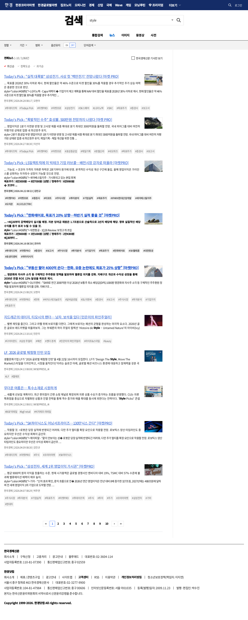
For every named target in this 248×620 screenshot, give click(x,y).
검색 (73, 20)
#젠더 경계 (50, 341)
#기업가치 (90, 250)
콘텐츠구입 (33, 577)
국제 (109, 5)
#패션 (38, 341)
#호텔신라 (99, 151)
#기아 (148, 498)
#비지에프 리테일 (42, 412)
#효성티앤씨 (11, 256)
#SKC (110, 108)
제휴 (22, 577)
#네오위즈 (113, 151)
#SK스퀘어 (83, 108)
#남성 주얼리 (26, 341)
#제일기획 (85, 151)
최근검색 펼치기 (169, 20)
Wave (118, 5)
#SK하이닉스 (65, 455)
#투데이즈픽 (11, 108)
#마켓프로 (56, 108)
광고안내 (57, 556)
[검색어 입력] (130, 20)
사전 (153, 35)
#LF (7, 376)
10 (106, 524)
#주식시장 (60, 198)
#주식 (36, 455)
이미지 (125, 35)
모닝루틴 (139, 5)
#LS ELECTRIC (24, 204)
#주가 (109, 498)
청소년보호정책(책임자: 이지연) (166, 577)
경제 (91, 5)
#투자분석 (74, 198)
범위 (37, 45)
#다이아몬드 (11, 341)
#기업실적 (88, 198)
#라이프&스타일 (92, 341)
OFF (72, 45)
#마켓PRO (42, 108)
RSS (96, 577)
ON (66, 45)
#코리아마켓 (49, 455)
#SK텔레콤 (134, 250)
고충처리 (41, 556)
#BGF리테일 (11, 412)
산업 (100, 5)
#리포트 (47, 198)
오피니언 (80, 5)
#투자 (100, 498)
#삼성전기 (70, 108)
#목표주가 (121, 108)
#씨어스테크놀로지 (52, 299)
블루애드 (74, 556)
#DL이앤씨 (86, 299)
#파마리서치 (27, 256)
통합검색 (97, 35)
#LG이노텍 (98, 108)
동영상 (140, 35)
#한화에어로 (119, 250)
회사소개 (9, 556)
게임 (128, 5)
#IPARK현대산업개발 (121, 198)
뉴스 (112, 35)
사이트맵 (67, 577)
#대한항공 (148, 250)
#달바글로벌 (71, 299)
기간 (22, 45)
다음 (114, 524)
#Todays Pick (26, 108)
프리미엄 (157, 5)
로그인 (238, 5)
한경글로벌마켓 (47, 5)
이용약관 (110, 577)
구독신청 (25, 556)
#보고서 (145, 108)
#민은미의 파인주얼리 (69, 341)
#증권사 (134, 108)
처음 (46, 524)
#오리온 (9, 204)
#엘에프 (15, 376)
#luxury (107, 341)
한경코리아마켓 (25, 5)
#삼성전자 (137, 498)
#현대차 (9, 504)
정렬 (6, 45)
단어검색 (88, 45)
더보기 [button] (173, 5)
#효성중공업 (71, 151)
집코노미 (65, 5)
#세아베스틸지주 (143, 198)
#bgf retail (25, 412)
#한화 (36, 299)
